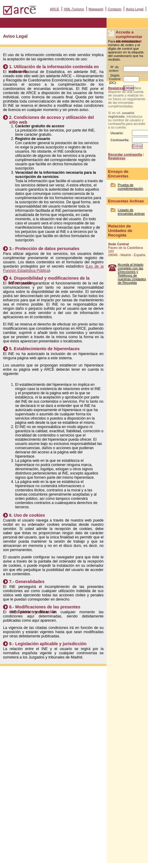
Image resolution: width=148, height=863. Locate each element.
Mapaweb (96, 9)
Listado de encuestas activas (131, 211)
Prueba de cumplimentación (130, 186)
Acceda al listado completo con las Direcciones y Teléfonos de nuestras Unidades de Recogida (132, 273)
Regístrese (116, 88)
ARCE (54, 9)
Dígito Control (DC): (114, 79)
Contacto (114, 9)
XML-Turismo (74, 9)
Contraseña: (119, 140)
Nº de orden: (114, 68)
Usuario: (116, 133)
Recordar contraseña (125, 154)
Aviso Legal (134, 9)
